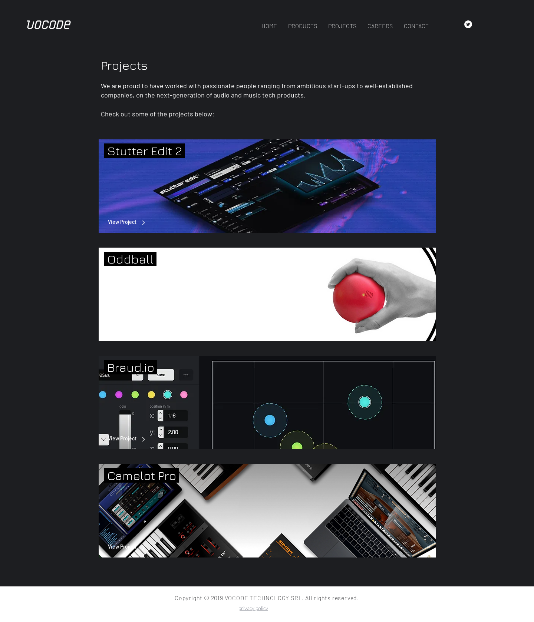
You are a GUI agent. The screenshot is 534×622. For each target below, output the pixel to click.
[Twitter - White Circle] (468, 24)
